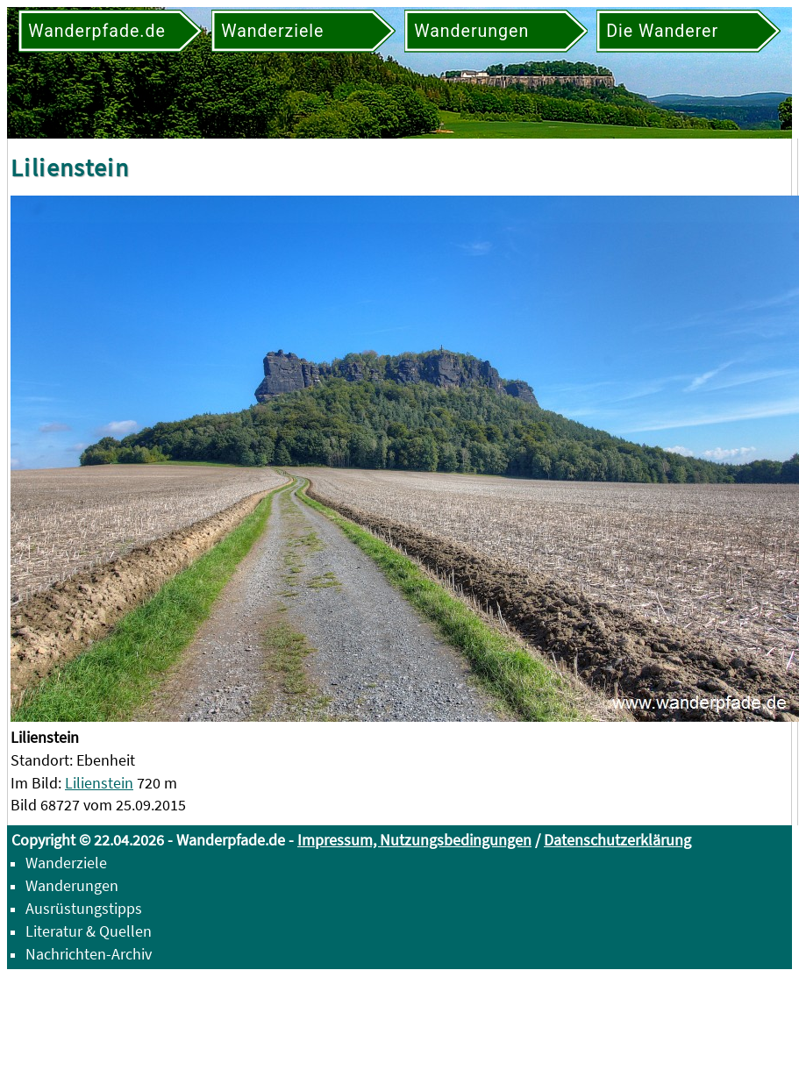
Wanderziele (66, 862)
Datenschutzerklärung (617, 840)
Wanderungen (71, 885)
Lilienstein (99, 783)
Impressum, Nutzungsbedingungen (414, 840)
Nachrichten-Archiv (88, 954)
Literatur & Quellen (88, 931)
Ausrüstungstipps (83, 908)
